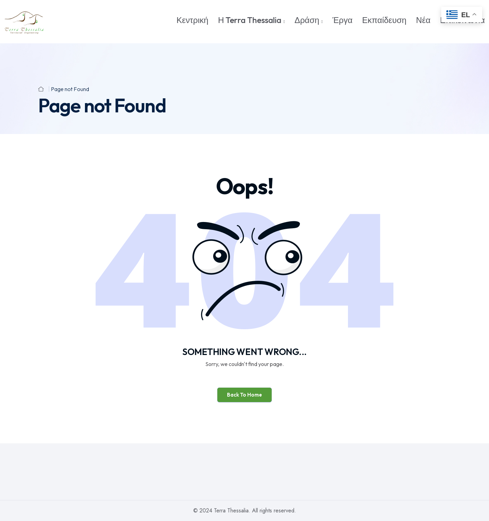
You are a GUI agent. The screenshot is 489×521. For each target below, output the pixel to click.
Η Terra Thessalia (249, 20)
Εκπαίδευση (384, 20)
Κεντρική (192, 20)
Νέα (423, 20)
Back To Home (244, 394)
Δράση (307, 20)
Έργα (342, 20)
